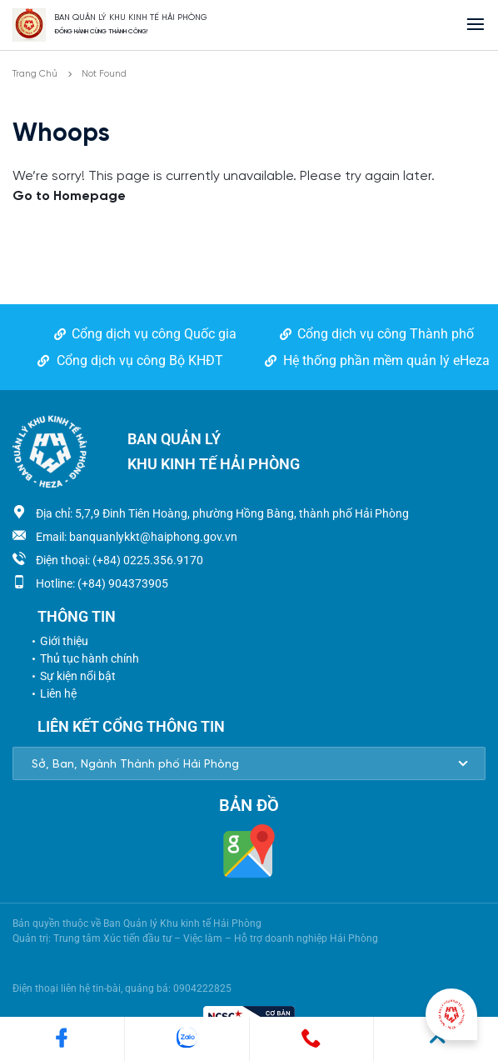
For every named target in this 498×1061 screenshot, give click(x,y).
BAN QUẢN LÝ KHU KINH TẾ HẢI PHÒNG (130, 18)
